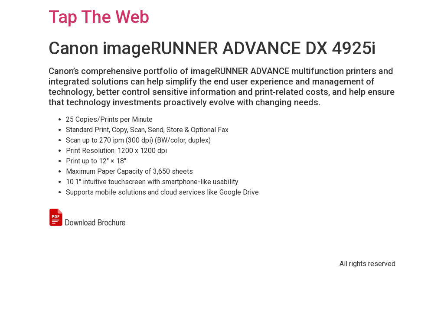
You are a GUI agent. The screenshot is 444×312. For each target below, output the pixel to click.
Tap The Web (99, 17)
